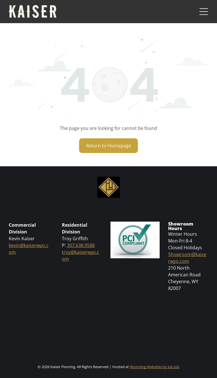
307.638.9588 (81, 245)
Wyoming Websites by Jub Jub (154, 366)
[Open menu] (203, 11)
